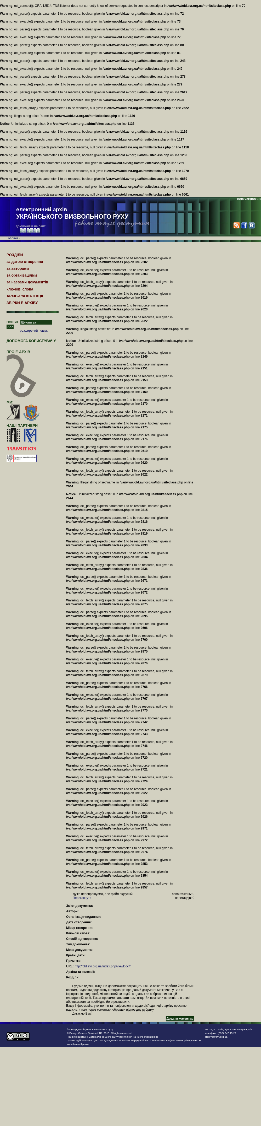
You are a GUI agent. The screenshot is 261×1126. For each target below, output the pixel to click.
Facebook (244, 225)
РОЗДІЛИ (15, 255)
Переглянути (82, 898)
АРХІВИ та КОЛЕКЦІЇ (25, 296)
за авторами (18, 268)
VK (251, 225)
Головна (13, 238)
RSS (236, 225)
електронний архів (72, 213)
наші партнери (22, 425)
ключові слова (20, 289)
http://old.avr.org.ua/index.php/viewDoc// (102, 966)
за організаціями (22, 275)
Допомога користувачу (31, 341)
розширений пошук (34, 330)
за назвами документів (27, 282)
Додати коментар (180, 1018)
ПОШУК (12, 322)
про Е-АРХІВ (22, 354)
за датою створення (25, 262)
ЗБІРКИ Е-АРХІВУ (22, 303)
